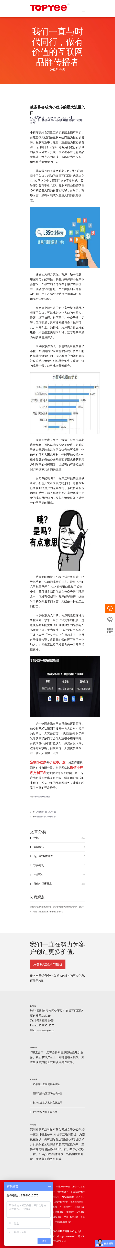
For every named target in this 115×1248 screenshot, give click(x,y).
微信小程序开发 (57, 883)
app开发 (57, 874)
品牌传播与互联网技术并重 (46, 1093)
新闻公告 (57, 847)
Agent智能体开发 (57, 856)
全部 (57, 837)
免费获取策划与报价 (47, 964)
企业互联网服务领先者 (43, 1111)
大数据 (48, 796)
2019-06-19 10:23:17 (58, 117)
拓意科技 (39, 117)
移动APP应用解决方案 (55, 120)
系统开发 (35, 120)
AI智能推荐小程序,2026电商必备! (45, 816)
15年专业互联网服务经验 (45, 1084)
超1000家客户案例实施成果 (46, 1102)
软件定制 (57, 865)
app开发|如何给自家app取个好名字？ (46, 812)
